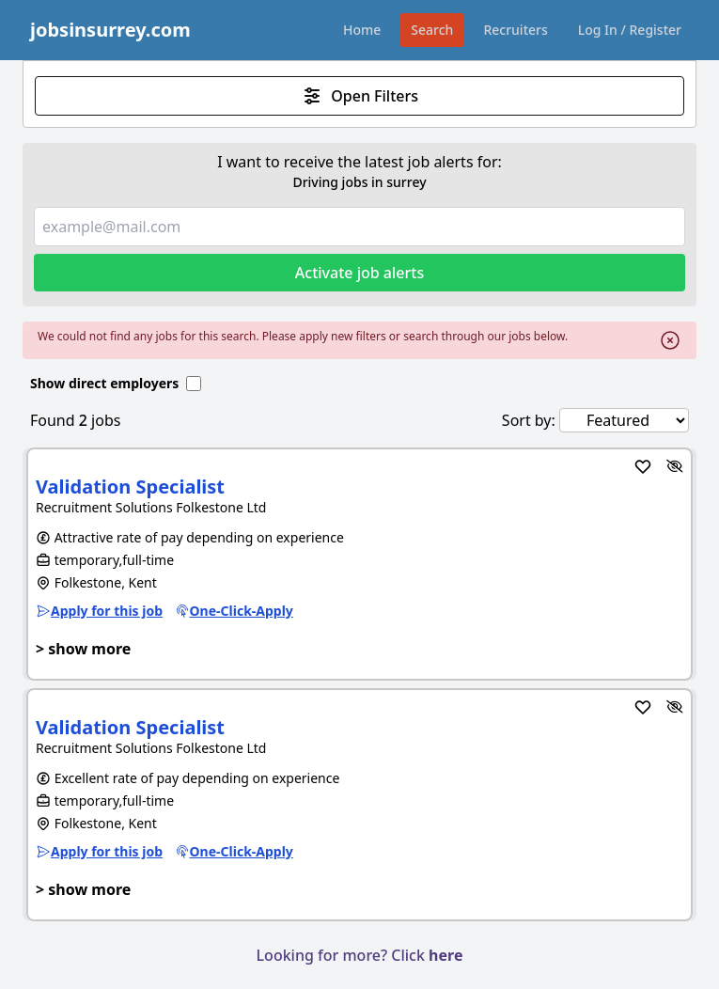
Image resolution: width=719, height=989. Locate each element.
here (445, 955)
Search (432, 30)
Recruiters (515, 30)
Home (362, 30)
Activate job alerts (359, 272)
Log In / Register (629, 30)
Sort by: (528, 420)
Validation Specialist (130, 486)
